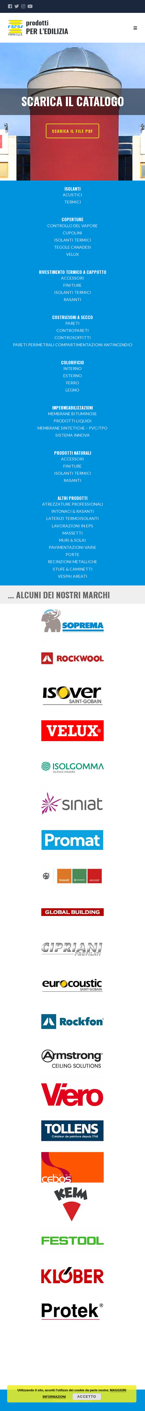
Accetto (86, 1397)
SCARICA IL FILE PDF (72, 131)
